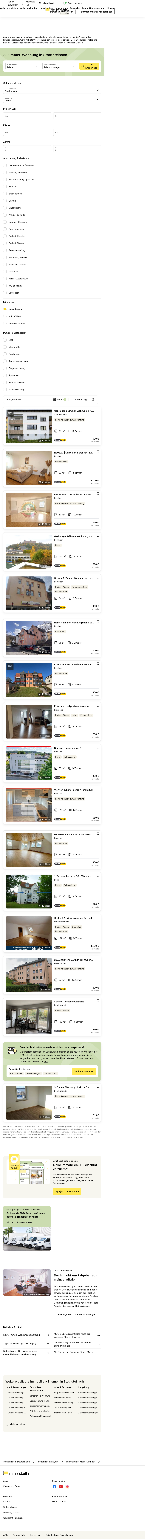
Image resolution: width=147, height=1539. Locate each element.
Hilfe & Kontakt (60, 1501)
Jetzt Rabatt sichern (19, 1222)
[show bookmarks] (96, 400)
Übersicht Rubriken (13, 1518)
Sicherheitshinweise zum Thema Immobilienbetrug (30, 1132)
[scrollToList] (89, 66)
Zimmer (52, 141)
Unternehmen (10, 1507)
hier (45, 1061)
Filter (62, 399)
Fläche (52, 125)
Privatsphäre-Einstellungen (59, 1535)
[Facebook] (54, 1487)
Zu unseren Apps (11, 1486)
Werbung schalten (12, 1512)
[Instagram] (67, 1487)
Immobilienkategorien (52, 332)
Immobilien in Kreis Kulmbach (78, 1461)
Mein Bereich (47, 3)
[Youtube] (61, 1487)
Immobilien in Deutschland (16, 1461)
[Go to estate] (52, 426)
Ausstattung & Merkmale (52, 158)
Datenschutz (19, 1535)
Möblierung (52, 302)
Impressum (35, 1535)
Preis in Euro (52, 108)
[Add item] (98, 410)
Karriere (7, 1501)
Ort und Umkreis (52, 83)
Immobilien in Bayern (45, 1461)
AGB (5, 1535)
